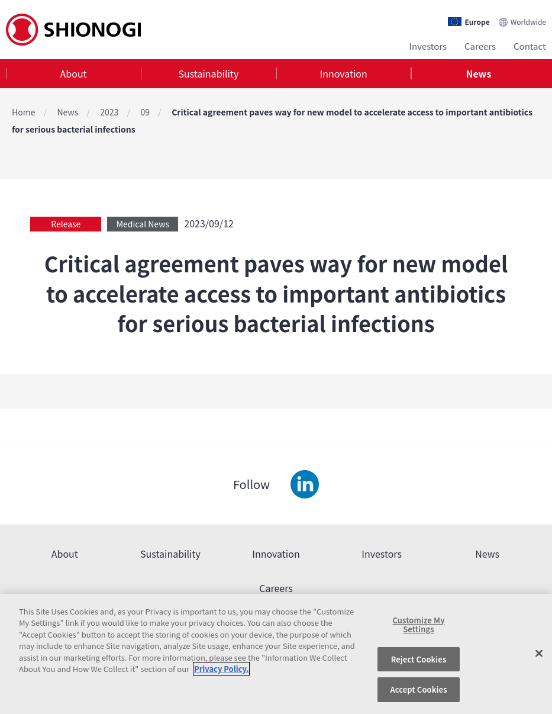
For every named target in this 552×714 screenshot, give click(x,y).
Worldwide (528, 22)
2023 (109, 112)
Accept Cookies (418, 689)
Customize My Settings (418, 625)
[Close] (539, 654)
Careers (480, 46)
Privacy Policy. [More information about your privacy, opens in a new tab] (221, 668)
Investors (428, 46)
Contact (530, 46)
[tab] (73, 73)
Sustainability (209, 73)
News (478, 73)
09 (145, 112)
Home (23, 112)
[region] (276, 654)
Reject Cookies (419, 659)
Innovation (343, 73)
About (73, 73)
